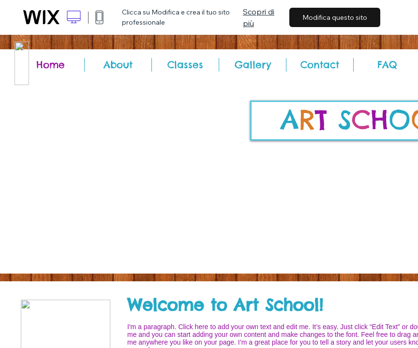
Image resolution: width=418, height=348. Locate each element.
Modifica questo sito (334, 17)
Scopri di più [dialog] (258, 17)
